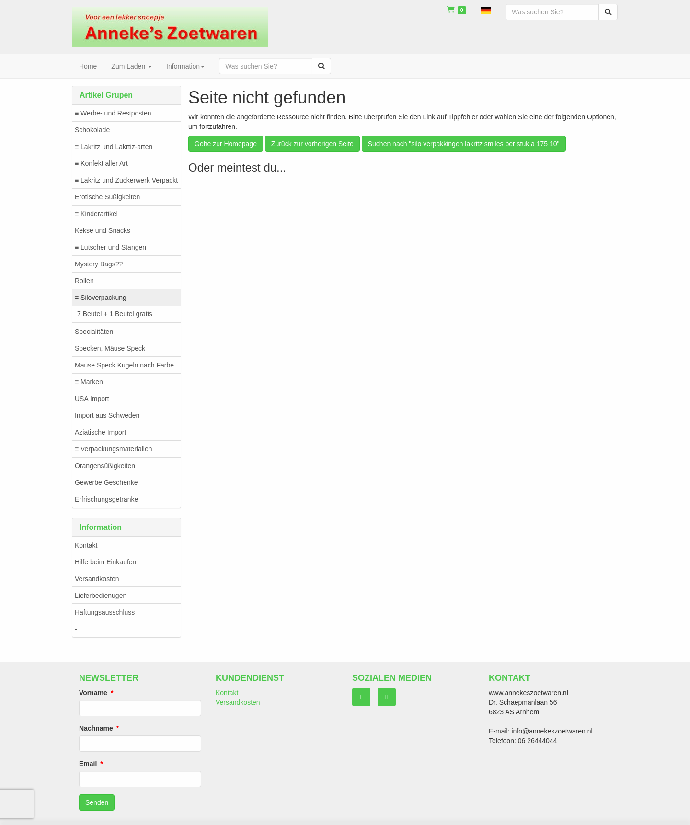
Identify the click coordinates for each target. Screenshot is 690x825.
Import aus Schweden (107, 415)
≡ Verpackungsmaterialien (113, 449)
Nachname (96, 728)
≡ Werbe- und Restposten (113, 113)
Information (185, 66)
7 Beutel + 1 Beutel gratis (114, 314)
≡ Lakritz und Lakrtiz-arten (113, 146)
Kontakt (86, 545)
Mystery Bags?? (99, 264)
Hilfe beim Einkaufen (105, 562)
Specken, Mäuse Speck (110, 348)
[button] (485, 9)
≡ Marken (89, 382)
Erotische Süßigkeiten (107, 197)
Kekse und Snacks (102, 230)
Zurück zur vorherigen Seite (312, 144)
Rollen (84, 281)
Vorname (93, 693)
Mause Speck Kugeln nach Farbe (124, 365)
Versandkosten (97, 579)
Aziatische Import (100, 432)
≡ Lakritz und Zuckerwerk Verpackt (126, 180)
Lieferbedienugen (100, 595)
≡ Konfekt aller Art (101, 163)
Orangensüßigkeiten (105, 466)
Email (88, 764)
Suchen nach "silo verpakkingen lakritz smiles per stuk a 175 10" (464, 144)
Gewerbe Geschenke (106, 482)
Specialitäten (94, 331)
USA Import (92, 398)
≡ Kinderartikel (96, 214)
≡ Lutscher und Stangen (110, 247)
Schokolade (92, 130)
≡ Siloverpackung (100, 297)
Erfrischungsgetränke (106, 499)
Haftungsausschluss (105, 612)
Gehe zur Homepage (226, 144)
